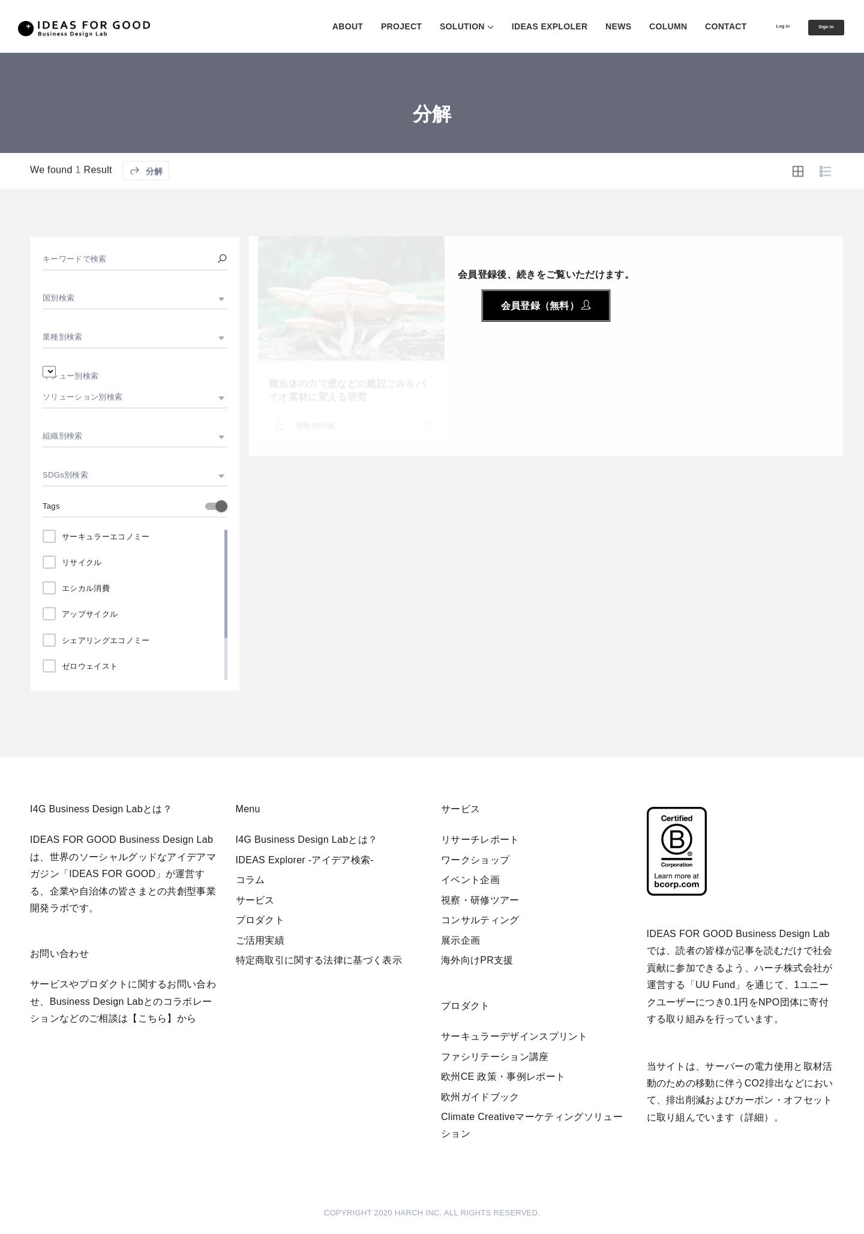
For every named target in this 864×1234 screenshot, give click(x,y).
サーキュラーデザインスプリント (514, 1036)
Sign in (817, 27)
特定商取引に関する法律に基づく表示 (319, 960)
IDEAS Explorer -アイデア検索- (305, 860)
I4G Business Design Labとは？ (307, 839)
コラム (250, 880)
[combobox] (135, 298)
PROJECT (369, 26)
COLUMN (636, 26)
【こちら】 (152, 1018)
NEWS (586, 26)
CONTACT (694, 26)
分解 (146, 199)
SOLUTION (429, 26)
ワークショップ (475, 860)
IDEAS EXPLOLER (517, 26)
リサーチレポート (480, 839)
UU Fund (715, 985)
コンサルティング (480, 920)
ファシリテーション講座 (495, 1057)
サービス (255, 900)
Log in (759, 26)
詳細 (754, 1117)
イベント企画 (470, 880)
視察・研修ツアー (480, 900)
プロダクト (260, 920)
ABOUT (315, 26)
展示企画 (460, 940)
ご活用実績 (260, 940)
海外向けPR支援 (477, 960)
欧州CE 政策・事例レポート (503, 1076)
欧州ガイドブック (480, 1097)
